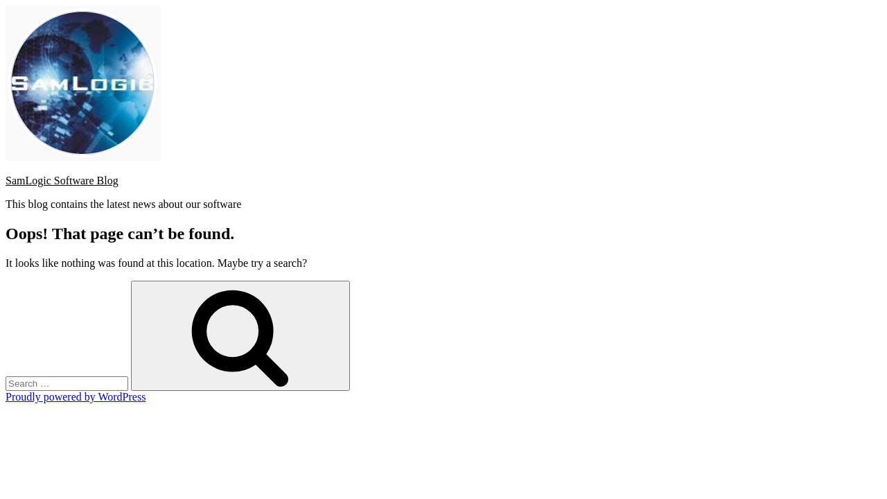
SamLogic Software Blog (62, 180)
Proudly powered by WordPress (76, 397)
